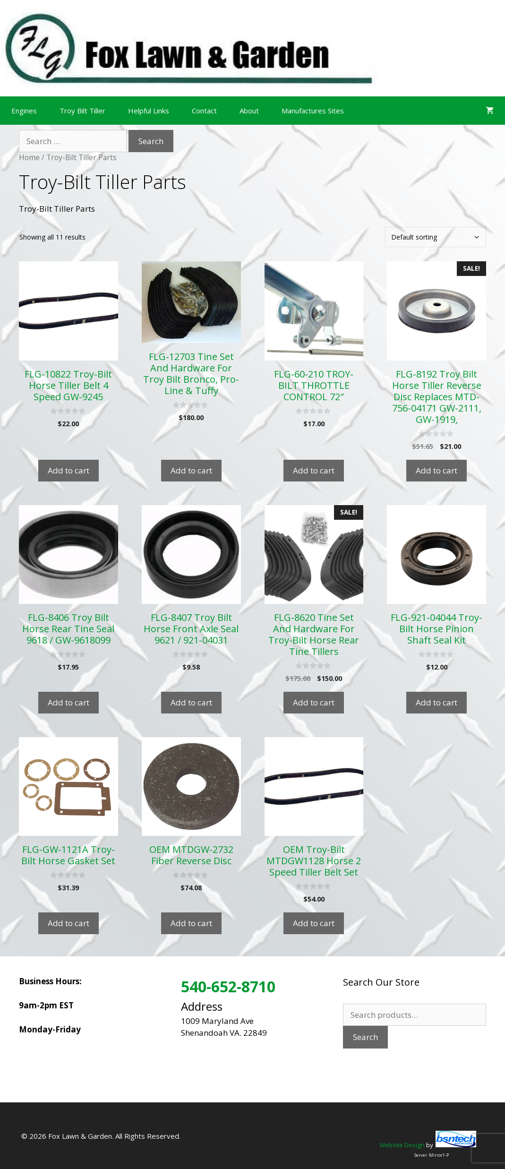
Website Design (402, 1145)
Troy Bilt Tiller (82, 110)
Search (365, 1036)
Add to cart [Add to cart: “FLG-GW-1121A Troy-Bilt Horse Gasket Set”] (68, 923)
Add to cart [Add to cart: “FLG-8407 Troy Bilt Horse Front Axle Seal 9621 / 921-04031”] (191, 702)
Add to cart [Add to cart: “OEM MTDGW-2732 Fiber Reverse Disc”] (191, 923)
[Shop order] (435, 237)
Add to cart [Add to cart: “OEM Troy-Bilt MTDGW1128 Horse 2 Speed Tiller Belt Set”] (313, 923)
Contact (204, 110)
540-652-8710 (228, 986)
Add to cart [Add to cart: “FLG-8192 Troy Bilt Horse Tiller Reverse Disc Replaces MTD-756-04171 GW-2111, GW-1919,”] (436, 470)
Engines (24, 110)
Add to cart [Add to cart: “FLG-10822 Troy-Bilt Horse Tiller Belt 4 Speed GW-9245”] (68, 470)
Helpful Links (148, 110)
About (249, 110)
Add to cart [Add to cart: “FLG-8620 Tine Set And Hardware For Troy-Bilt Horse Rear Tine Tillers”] (313, 702)
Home (29, 157)
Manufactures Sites (313, 110)
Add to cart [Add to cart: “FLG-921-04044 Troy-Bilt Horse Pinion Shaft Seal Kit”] (436, 702)
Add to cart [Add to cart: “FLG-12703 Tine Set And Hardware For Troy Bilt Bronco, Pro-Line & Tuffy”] (191, 470)
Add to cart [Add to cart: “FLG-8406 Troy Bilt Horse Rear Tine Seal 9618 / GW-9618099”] (68, 702)
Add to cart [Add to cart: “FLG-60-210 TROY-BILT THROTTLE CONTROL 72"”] (313, 470)
